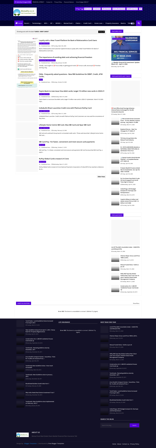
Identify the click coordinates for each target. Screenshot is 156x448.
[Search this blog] (115, 425)
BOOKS (58, 23)
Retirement (87, 9)
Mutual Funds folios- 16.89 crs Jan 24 (129, 265)
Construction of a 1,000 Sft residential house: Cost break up (129, 287)
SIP (51, 23)
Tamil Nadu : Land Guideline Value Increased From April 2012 (39, 322)
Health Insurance (132, 9)
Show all (101, 32)
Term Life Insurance (119, 9)
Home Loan (98, 23)
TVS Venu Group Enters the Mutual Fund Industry (128, 139)
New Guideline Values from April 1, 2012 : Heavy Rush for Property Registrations (40, 331)
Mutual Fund (68, 23)
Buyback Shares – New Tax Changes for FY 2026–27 (128, 130)
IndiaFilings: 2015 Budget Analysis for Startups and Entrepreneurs (128, 190)
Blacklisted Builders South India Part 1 (37, 383)
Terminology (36, 23)
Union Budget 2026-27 (82, 2)
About (119, 444)
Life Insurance (106, 9)
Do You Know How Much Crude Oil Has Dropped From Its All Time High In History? (130, 180)
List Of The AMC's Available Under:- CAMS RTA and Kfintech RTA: (125, 248)
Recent (26, 23)
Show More (136, 303)
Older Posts (101, 177)
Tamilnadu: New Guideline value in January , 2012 (39, 375)
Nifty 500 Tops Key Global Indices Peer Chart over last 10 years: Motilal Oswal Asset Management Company (129, 276)
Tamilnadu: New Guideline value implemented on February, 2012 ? (40, 402)
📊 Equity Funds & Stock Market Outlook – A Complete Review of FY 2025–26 (130, 159)
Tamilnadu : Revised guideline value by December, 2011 (37, 348)
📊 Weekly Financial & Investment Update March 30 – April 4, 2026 (125, 63)
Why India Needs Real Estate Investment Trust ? (40, 392)
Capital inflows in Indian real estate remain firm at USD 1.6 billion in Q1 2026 (129, 201)
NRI (140, 9)
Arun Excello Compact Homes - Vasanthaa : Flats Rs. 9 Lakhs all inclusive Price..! (40, 357)
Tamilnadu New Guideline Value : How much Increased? (39, 366)
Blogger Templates (30, 443)
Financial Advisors (69, 2)
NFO (45, 23)
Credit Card (87, 23)
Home (20, 23)
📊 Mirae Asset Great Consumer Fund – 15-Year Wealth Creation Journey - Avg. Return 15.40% (130, 120)
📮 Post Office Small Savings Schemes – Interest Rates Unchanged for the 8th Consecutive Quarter (123, 110)
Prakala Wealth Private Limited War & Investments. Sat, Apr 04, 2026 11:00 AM (130, 169)
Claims (78, 23)
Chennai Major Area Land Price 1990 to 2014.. (130, 256)
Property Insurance (112, 23)
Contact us (49, 2)
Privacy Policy (58, 2)
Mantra (123, 23)
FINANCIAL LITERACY (38, 2)
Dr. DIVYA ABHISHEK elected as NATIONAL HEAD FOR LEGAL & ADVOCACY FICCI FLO (130, 149)
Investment (96, 9)
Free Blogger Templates (56, 443)
